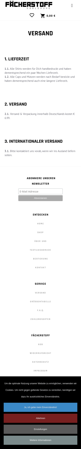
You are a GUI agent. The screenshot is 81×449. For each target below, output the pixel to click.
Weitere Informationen (40, 441)
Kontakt (40, 267)
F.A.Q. (40, 310)
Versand (40, 292)
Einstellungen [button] (40, 430)
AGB (40, 344)
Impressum (41, 370)
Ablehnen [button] (40, 419)
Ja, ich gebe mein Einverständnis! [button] (40, 408)
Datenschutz (40, 362)
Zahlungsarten (40, 319)
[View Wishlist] (33, 15)
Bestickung (40, 258)
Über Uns (40, 241)
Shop (40, 232)
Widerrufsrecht (40, 353)
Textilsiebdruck (40, 250)
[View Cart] (48, 16)
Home (40, 223)
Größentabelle (40, 301)
